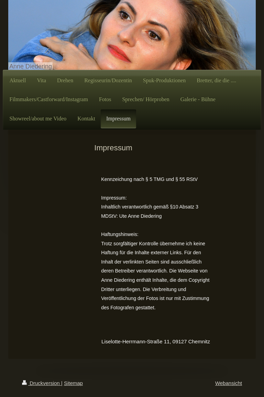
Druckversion (41, 383)
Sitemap (73, 383)
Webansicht (228, 383)
